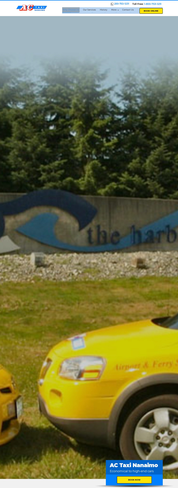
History (102, 9)
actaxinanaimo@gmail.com (38, 466)
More (112, 9)
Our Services (87, 9)
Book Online (151, 10)
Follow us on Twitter (60, 477)
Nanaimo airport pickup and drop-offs (89, 281)
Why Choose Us (69, 9)
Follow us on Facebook (29, 477)
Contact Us (128, 9)
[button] (155, 343)
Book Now (134, 85)
